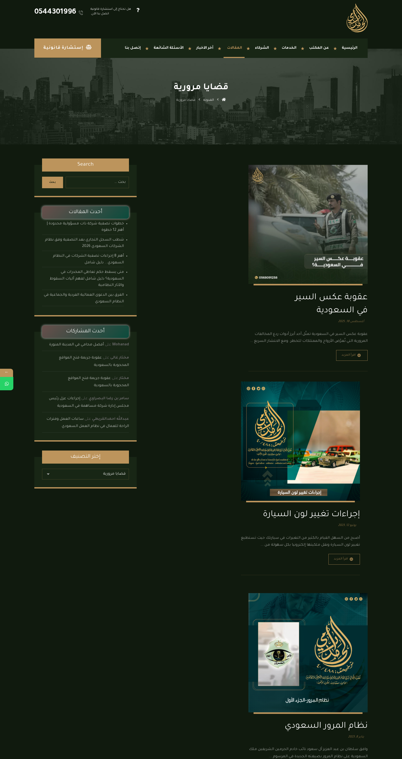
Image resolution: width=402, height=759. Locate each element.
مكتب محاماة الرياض (141, 683)
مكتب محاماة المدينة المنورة (136, 698)
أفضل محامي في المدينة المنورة (76, 345)
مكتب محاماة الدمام (141, 675)
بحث (53, 182)
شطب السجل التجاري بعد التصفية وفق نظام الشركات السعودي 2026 (84, 243)
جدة (224, 712)
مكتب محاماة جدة (143, 691)
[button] (360, 743)
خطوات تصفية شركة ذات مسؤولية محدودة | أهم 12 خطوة (85, 227)
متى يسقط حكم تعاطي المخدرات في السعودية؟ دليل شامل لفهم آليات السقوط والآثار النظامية (87, 278)
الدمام (198, 712)
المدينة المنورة (179, 712)
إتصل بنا (150, 706)
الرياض (212, 712)
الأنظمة (150, 660)
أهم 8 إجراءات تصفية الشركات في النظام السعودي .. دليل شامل (88, 259)
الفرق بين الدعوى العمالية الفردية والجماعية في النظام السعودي (84, 298)
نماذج (152, 668)
